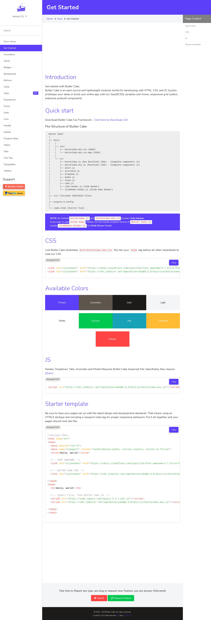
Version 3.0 (18, 16)
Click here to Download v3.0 (111, 120)
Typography (10, 164)
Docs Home (10, 41)
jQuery (49, 373)
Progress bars (11, 138)
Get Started (10, 48)
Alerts (7, 61)
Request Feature (121, 598)
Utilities (8, 170)
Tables (7, 145)
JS (186, 38)
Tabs (6, 151)
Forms (7, 106)
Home (50, 18)
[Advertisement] (112, 46)
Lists (6, 119)
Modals (7, 125)
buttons (8, 80)
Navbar (7, 132)
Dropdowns (10, 99)
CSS (187, 32)
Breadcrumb (10, 73)
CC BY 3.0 (128, 615)
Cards (7, 86)
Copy (173, 262)
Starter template (193, 44)
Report (99, 598)
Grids (6, 112)
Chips (21, 93)
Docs (59, 18)
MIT (117, 615)
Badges (8, 67)
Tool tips (8, 158)
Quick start (190, 26)
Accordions (9, 54)
